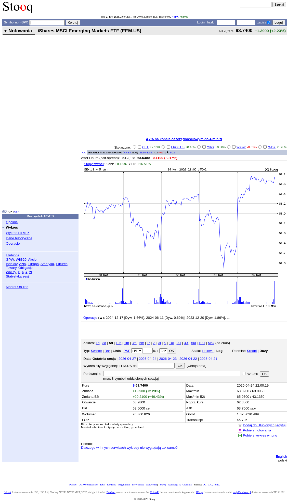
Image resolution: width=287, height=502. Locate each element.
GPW (10, 259)
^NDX (272, 147)
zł (30, 272)
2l (154, 343)
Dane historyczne (19, 238)
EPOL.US (178, 147)
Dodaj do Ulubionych (259, 425)
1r (148, 343)
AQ (4, 211)
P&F (127, 351)
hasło (210, 22)
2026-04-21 (208, 359)
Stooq (163, 484)
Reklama (111, 484)
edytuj (280, 425)
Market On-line (17, 287)
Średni (252, 351)
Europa (33, 264)
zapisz (261, 22)
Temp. (216, 484)
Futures (62, 264)
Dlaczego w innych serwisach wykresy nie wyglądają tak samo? (129, 448)
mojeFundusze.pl (242, 492)
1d (98, 343)
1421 (172, 152)
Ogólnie (12, 222)
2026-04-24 (147, 359)
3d (104, 343)
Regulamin (124, 484)
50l (193, 343)
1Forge (199, 492)
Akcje (32, 259)
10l (171, 343)
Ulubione (12, 255)
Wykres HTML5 (17, 233)
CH (210, 484)
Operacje (13, 243)
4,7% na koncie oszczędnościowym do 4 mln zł (184, 139)
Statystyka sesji (18, 276)
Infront (7, 492)
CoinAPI (154, 492)
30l (186, 343)
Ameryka (47, 264)
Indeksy (11, 264)
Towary (11, 268)
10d (118, 343)
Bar (107, 351)
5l (165, 343)
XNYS (127, 152)
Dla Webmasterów (88, 484)
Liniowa (208, 351)
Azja (22, 264)
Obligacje (25, 268)
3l (159, 343)
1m (126, 343)
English (281, 456)
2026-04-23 (168, 359)
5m (141, 343)
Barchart (111, 492)
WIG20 (21, 259)
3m (134, 343)
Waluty (11, 272)
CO (205, 484)
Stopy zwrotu (94, 164)
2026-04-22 (188, 359)
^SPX (175, 16)
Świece (96, 351)
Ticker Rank (146, 152)
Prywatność (138, 484)
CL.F (145, 147)
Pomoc (72, 484)
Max (211, 343)
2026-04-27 (127, 359)
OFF (16, 211)
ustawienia (151, 484)
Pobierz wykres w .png (260, 435)
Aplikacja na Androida (180, 484)
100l (202, 343)
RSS (102, 484)
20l (179, 343)
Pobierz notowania (257, 430)
